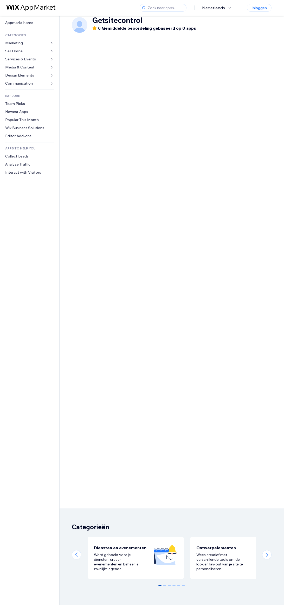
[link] (29, 23)
